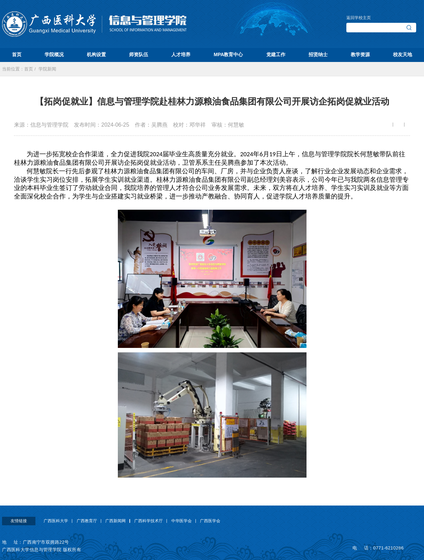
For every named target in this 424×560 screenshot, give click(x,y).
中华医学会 (181, 520)
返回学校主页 (358, 18)
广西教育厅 (87, 520)
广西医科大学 (56, 520)
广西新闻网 (115, 520)
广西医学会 (210, 520)
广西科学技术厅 (148, 520)
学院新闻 (47, 68)
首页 (28, 68)
